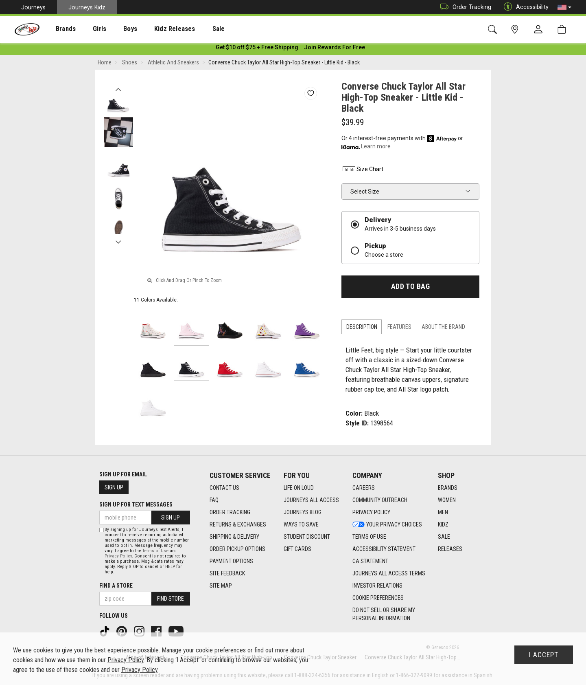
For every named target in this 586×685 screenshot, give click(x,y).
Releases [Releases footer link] (450, 549)
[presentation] (59, 28)
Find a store (116, 585)
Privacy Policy (118, 556)
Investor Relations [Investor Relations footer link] (377, 586)
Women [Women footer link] (447, 500)
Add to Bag (410, 288)
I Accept (543, 655)
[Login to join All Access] (257, 49)
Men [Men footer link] (443, 512)
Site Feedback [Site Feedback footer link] (227, 573)
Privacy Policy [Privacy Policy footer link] (371, 512)
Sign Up (114, 488)
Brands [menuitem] (59, 29)
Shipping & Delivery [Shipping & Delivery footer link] (234, 537)
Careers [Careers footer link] (363, 488)
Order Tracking (463, 7)
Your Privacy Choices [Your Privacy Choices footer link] (387, 525)
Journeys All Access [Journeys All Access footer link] (311, 500)
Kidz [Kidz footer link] (443, 525)
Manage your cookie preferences (204, 650)
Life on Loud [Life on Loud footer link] (299, 488)
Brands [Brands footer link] (447, 488)
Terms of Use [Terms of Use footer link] (369, 537)
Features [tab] (399, 328)
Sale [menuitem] (195, 29)
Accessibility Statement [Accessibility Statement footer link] (383, 549)
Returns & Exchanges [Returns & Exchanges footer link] (238, 525)
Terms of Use (155, 550)
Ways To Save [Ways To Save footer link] (301, 525)
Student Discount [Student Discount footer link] (307, 537)
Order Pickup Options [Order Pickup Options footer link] (237, 549)
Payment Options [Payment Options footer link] (231, 561)
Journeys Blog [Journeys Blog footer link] (302, 512)
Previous (118, 89)
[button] (564, 7)
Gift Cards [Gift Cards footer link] (297, 549)
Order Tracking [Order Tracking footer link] (230, 512)
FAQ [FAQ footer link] (214, 500)
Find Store (170, 598)
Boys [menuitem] (115, 29)
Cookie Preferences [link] (378, 598)
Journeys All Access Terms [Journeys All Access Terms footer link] (388, 573)
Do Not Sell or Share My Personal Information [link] (383, 614)
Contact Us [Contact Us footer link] (224, 488)
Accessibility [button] (524, 7)
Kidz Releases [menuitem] (155, 29)
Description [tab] (361, 328)
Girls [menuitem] (88, 29)
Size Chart (362, 170)
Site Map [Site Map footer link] (221, 586)
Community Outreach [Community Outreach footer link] (379, 500)
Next (118, 242)
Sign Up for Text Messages (136, 505)
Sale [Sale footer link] (444, 537)
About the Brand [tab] (443, 328)
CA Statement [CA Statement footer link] (370, 561)
